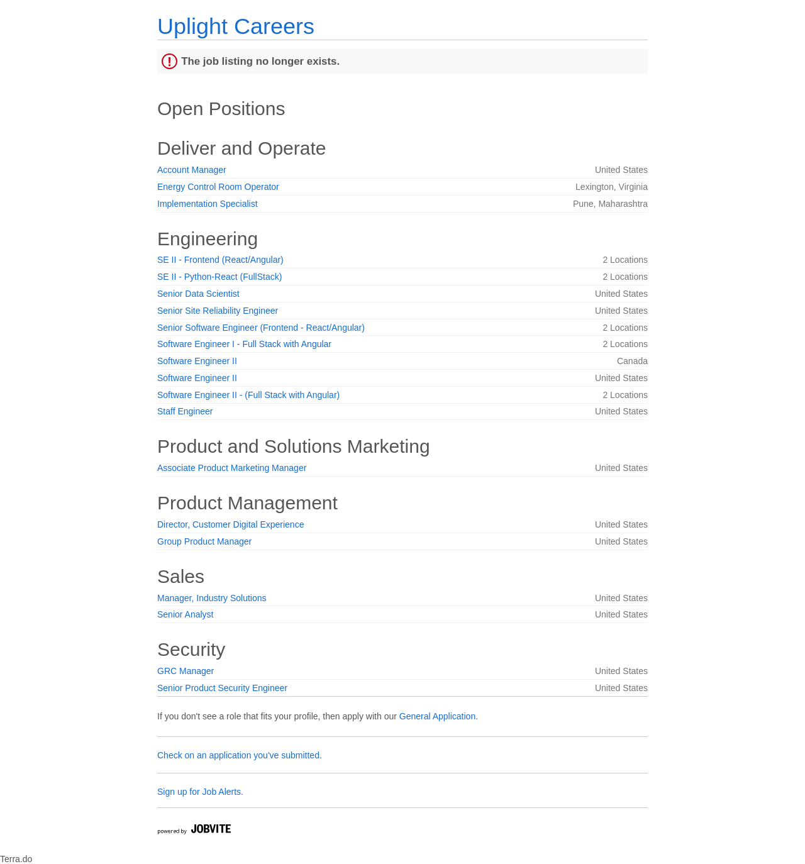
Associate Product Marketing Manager (231, 468)
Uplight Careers (235, 26)
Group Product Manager (204, 541)
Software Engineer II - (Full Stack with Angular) (248, 395)
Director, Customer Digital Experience (230, 524)
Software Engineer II (197, 361)
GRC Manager (185, 671)
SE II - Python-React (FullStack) (219, 277)
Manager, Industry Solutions (212, 598)
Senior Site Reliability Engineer (217, 311)
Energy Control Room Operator (218, 187)
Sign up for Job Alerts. (200, 792)
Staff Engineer (185, 411)
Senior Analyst (185, 614)
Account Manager (191, 170)
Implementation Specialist (207, 204)
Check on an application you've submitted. (239, 755)
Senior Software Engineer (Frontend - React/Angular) (261, 328)
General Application (437, 716)
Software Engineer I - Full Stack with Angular (244, 344)
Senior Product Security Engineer (222, 688)
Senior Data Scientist (198, 294)
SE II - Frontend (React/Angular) (220, 260)
